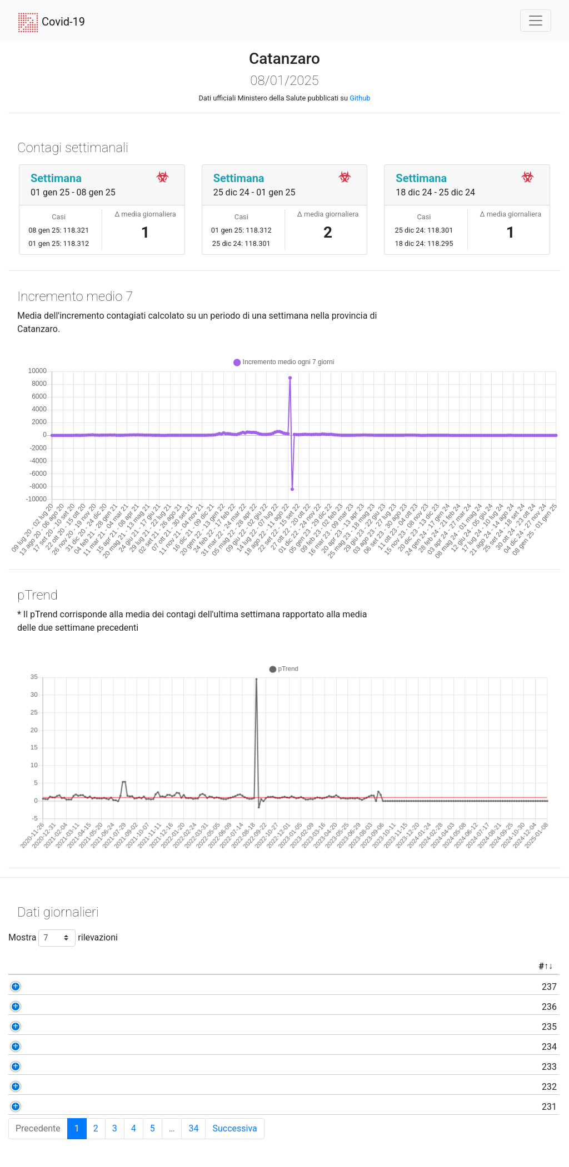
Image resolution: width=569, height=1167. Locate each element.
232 (63, 1087)
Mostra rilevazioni (63, 938)
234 (63, 1047)
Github (360, 98)
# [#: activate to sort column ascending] (55, 966)
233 (63, 1067)
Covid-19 (51, 22)
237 (63, 987)
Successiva (234, 1128)
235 (63, 1027)
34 (193, 1128)
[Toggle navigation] (535, 20)
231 (63, 1106)
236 (63, 1007)
